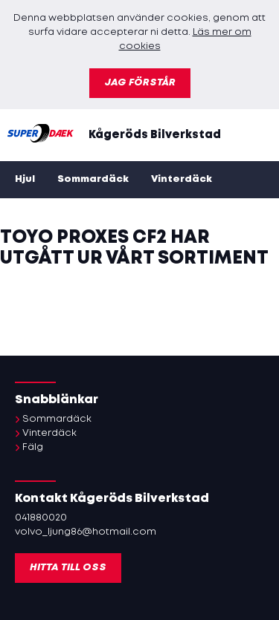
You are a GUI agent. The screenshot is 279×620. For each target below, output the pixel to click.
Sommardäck (93, 179)
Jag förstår (140, 83)
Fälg (32, 447)
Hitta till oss (68, 568)
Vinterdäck (181, 179)
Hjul (25, 179)
